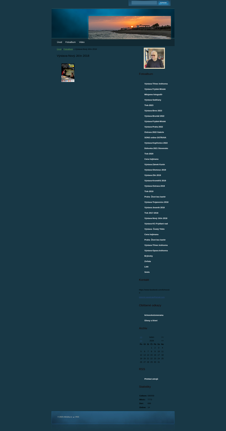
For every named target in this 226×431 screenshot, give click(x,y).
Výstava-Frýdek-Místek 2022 (155, 122)
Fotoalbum (70, 42)
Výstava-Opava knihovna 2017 (156, 251)
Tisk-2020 (148, 154)
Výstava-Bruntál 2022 (154, 116)
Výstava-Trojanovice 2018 (156, 202)
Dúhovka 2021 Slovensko (156, 148)
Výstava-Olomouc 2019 (155, 170)
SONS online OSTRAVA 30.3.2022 (155, 138)
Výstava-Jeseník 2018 (154, 207)
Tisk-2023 (148, 105)
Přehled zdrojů (151, 379)
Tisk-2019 (148, 191)
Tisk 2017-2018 (151, 213)
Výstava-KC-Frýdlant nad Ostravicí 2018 (156, 224)
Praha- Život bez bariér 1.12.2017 (155, 240)
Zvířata (147, 261)
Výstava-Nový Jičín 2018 (155, 218)
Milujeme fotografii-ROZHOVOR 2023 (153, 95)
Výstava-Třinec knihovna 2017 (156, 246)
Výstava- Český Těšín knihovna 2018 (154, 230)
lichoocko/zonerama (153, 315)
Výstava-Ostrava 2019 (154, 186)
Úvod (59, 42)
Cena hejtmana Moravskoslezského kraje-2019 (153, 160)
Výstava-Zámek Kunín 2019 (154, 165)
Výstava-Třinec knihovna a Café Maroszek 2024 (156, 84)
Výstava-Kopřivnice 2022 (156, 143)
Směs (147, 272)
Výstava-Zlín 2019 (152, 175)
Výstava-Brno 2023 (153, 110)
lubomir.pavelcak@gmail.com (152, 297)
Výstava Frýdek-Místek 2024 (155, 90)
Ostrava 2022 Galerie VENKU (154, 133)
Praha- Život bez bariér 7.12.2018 (155, 197)
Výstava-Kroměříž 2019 (155, 180)
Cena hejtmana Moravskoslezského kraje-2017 (153, 235)
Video (82, 42)
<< (141, 337)
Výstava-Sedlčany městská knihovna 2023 (155, 100)
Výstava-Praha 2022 (153, 127)
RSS (77, 417)
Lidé (146, 267)
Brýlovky (148, 256)
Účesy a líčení (150, 320)
